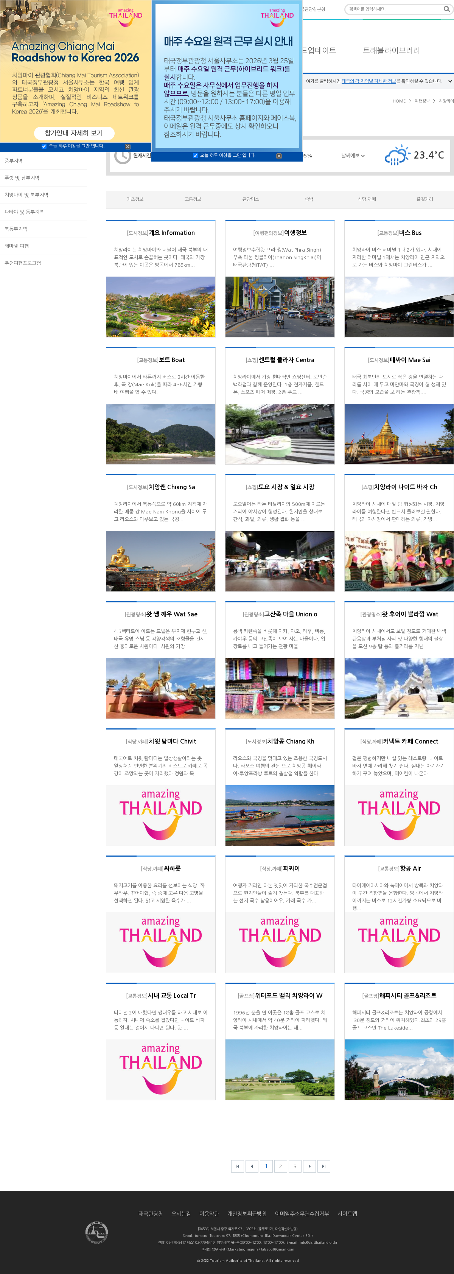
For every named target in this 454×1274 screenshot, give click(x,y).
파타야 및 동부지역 (24, 212)
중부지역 (14, 161)
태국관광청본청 (310, 9)
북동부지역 (16, 229)
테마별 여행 (17, 246)
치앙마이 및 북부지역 (26, 195)
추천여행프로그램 (23, 263)
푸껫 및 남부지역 (22, 178)
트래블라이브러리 (391, 50)
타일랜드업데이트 (307, 50)
